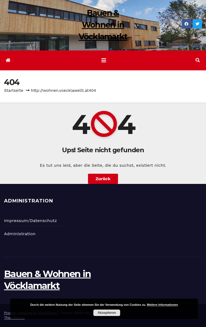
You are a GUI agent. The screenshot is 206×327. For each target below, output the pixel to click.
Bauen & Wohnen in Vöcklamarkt (103, 25)
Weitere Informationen (162, 304)
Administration (20, 233)
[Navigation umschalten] (104, 60)
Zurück (103, 178)
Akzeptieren (107, 313)
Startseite (13, 90)
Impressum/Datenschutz (30, 220)
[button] (198, 60)
